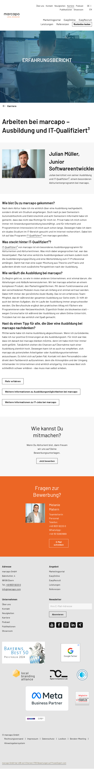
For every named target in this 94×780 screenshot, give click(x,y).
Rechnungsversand (13, 738)
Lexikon (62, 738)
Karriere (70, 6)
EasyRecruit (85, 19)
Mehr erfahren (13, 381)
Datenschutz (48, 738)
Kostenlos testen (82, 24)
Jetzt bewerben (47, 461)
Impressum (32, 738)
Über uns (40, 6)
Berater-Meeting (78, 738)
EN (90, 9)
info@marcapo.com (11, 589)
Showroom (78, 9)
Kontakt (49, 6)
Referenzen (62, 24)
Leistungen (47, 24)
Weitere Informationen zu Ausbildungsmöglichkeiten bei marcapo (41, 391)
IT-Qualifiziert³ (34, 235)
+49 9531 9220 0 (57, 526)
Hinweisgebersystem (14, 743)
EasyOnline (70, 19)
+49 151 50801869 (57, 533)
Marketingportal (52, 19)
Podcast (79, 6)
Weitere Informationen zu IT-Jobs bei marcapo (30, 402)
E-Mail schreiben (59, 543)
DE (88, 6)
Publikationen (66, 9)
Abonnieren (57, 614)
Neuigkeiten (59, 6)
